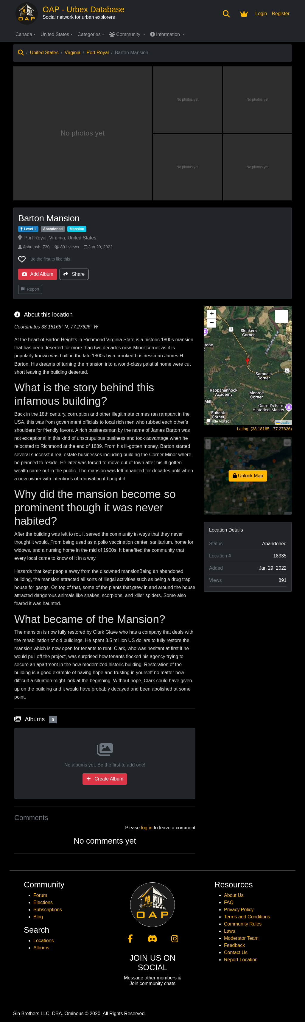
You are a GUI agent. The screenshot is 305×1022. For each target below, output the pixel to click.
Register (281, 13)
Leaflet (283, 422)
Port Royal (98, 52)
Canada (23, 34)
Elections (43, 902)
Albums (41, 947)
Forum (40, 895)
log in (146, 827)
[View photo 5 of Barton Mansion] (257, 167)
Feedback (234, 945)
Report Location (241, 959)
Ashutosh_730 (34, 246)
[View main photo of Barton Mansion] (82, 133)
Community (125, 34)
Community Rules (243, 923)
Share (74, 274)
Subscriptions (47, 909)
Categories (88, 34)
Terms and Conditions (247, 916)
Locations (43, 940)
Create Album (104, 778)
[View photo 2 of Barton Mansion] (187, 99)
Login (261, 13)
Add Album (37, 274)
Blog (38, 916)
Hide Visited (220, 421)
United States (55, 34)
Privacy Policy (239, 909)
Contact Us (236, 952)
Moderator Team (241, 938)
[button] (247, 366)
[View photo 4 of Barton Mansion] (187, 167)
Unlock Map (248, 475)
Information (165, 34)
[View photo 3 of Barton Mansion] (257, 99)
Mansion (77, 229)
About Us (234, 895)
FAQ (229, 902)
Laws (229, 931)
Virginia (72, 52)
